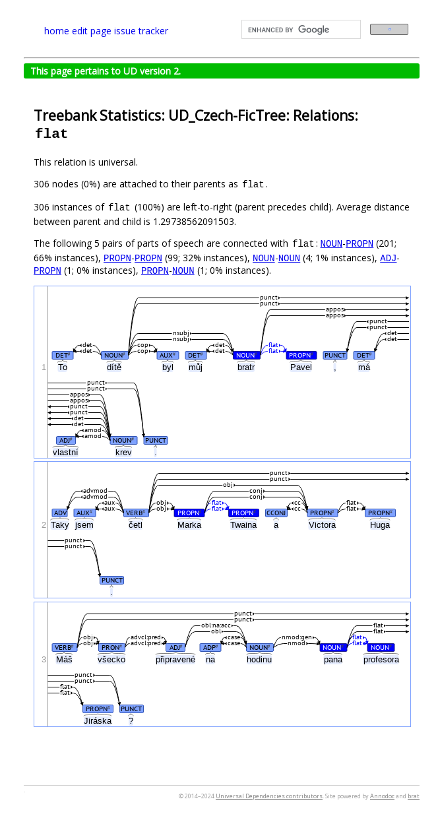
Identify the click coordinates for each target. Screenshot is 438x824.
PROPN (359, 243)
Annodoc (382, 796)
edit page (91, 30)
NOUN (332, 243)
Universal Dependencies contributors (269, 796)
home (56, 30)
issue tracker (141, 30)
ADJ (388, 257)
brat (414, 796)
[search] (300, 30)
